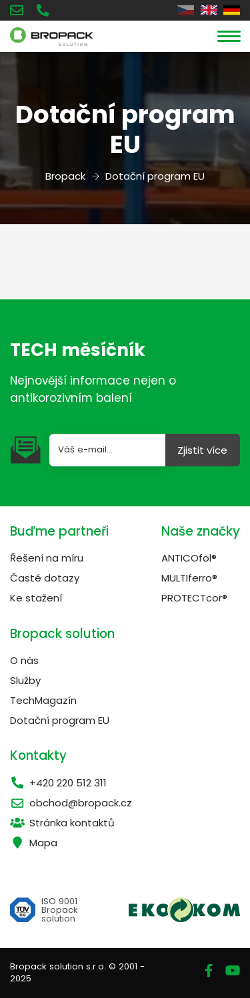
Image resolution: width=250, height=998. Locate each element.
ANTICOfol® (189, 558)
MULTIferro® (189, 578)
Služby (25, 680)
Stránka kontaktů (62, 823)
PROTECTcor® (194, 598)
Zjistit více (202, 450)
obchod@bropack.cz (71, 803)
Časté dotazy (44, 578)
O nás (24, 660)
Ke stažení (36, 598)
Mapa (33, 843)
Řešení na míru (46, 558)
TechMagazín (43, 700)
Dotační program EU (59, 720)
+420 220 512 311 (58, 783)
